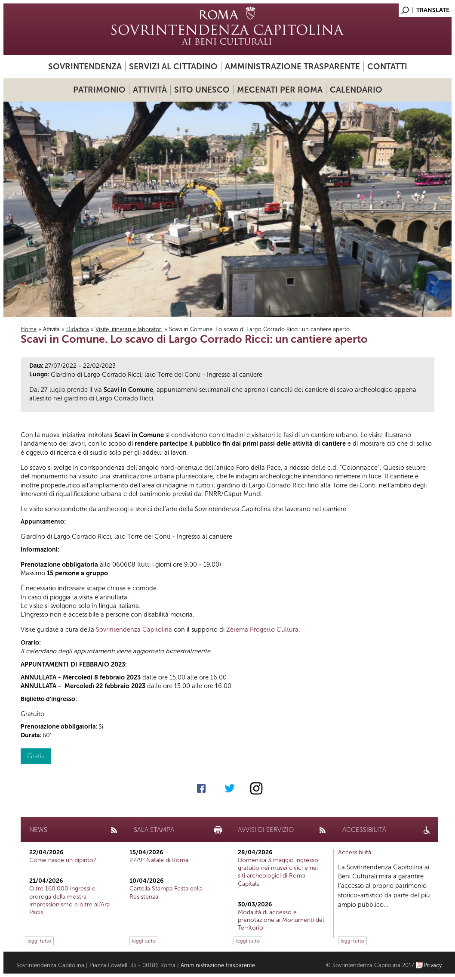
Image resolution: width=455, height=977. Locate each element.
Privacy (433, 965)
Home (29, 329)
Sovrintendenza (85, 66)
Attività (150, 90)
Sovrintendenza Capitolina (134, 629)
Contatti (387, 66)
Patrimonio (99, 90)
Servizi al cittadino (173, 66)
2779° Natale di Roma (158, 860)
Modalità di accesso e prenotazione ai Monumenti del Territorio (281, 920)
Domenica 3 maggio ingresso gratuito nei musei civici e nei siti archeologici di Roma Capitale (278, 871)
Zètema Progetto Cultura (262, 629)
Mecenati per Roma (280, 90)
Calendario (356, 90)
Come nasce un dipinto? (62, 860)
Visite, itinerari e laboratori (129, 329)
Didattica (77, 329)
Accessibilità (354, 852)
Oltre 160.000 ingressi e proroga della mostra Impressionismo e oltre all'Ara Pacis (69, 900)
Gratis (35, 756)
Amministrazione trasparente (292, 66)
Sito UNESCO (202, 90)
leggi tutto (39, 941)
